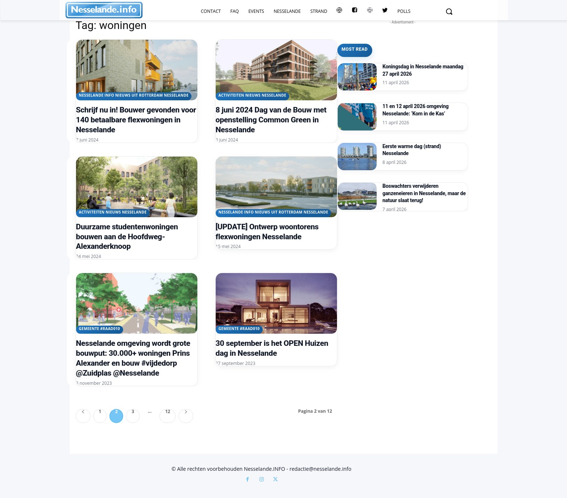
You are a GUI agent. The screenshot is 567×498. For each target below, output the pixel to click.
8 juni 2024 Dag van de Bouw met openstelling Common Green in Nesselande (271, 119)
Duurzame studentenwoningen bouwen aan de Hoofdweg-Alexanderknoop (127, 236)
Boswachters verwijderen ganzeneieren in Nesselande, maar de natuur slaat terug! (424, 193)
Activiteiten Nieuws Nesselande (252, 95)
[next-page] (186, 416)
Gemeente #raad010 (99, 328)
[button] (449, 11)
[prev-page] (83, 416)
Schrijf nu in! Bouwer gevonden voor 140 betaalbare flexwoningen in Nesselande (136, 119)
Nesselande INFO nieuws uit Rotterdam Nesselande (134, 95)
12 (167, 412)
